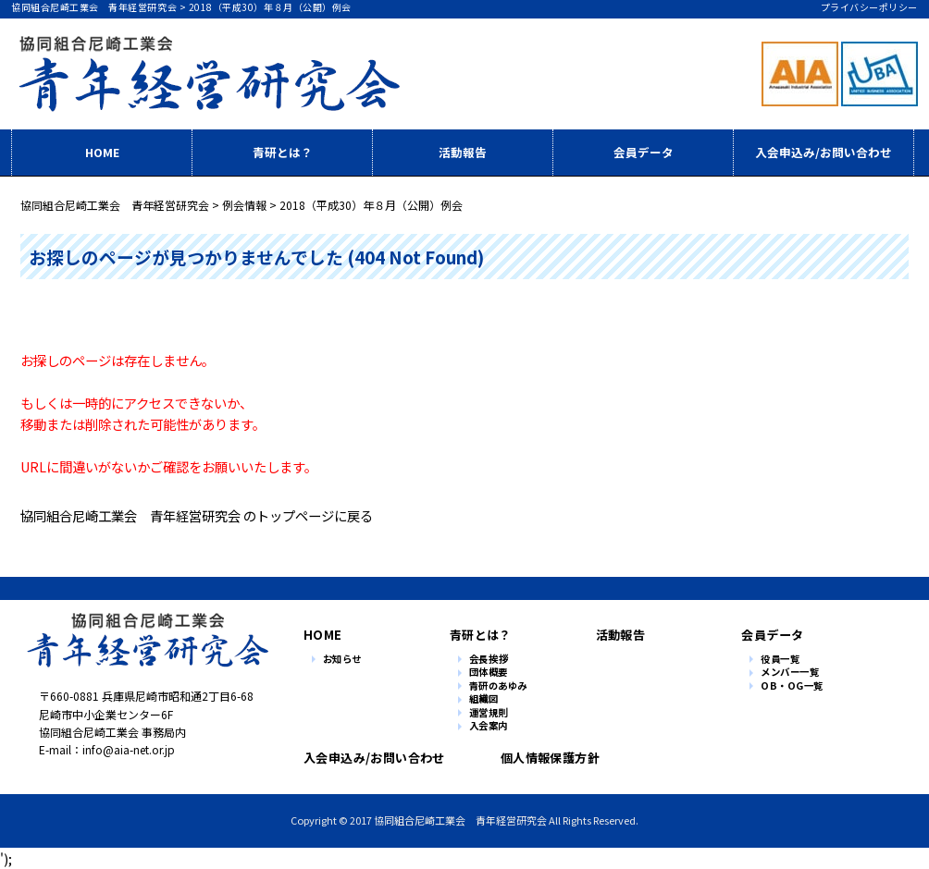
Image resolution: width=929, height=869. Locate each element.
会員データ (643, 152)
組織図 (484, 699)
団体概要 (488, 673)
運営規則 (489, 713)
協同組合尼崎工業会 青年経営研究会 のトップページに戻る (196, 515)
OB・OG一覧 (792, 686)
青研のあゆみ (498, 686)
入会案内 (488, 726)
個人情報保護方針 (545, 757)
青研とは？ (283, 152)
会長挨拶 (489, 660)
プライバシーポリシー (869, 7)
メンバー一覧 (790, 673)
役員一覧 (780, 660)
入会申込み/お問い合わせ (823, 152)
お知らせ (342, 660)
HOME (102, 152)
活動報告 (463, 152)
